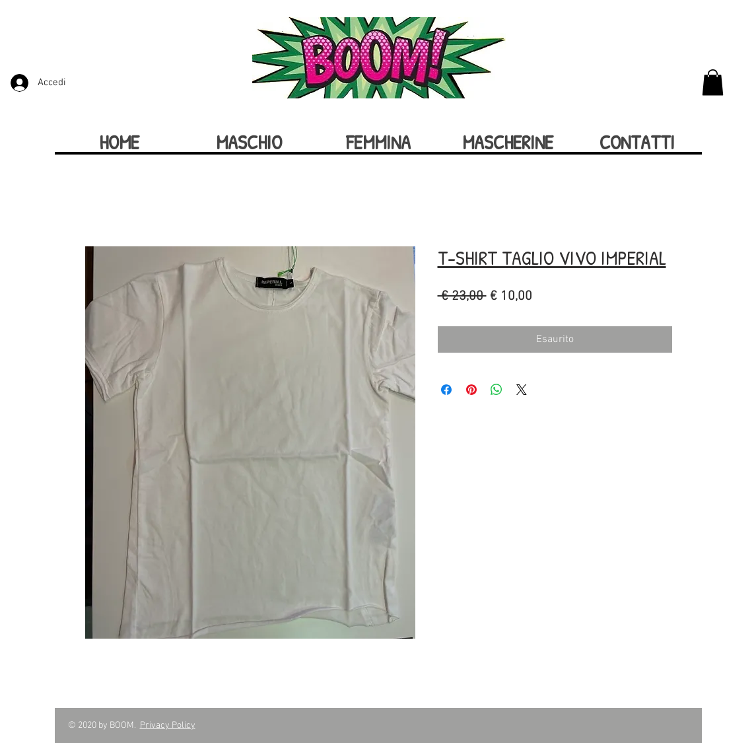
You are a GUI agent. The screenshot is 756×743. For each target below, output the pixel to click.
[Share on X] (522, 390)
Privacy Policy (167, 725)
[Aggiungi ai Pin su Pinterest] (471, 390)
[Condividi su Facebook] (446, 390)
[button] (713, 82)
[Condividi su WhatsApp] (496, 390)
